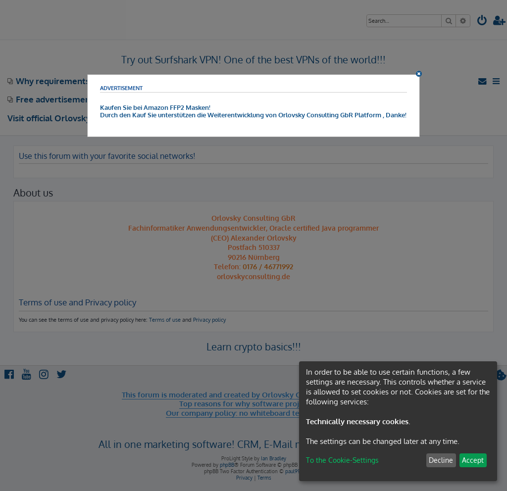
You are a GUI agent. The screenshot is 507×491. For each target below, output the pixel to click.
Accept (473, 460)
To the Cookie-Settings (342, 460)
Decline (441, 460)
